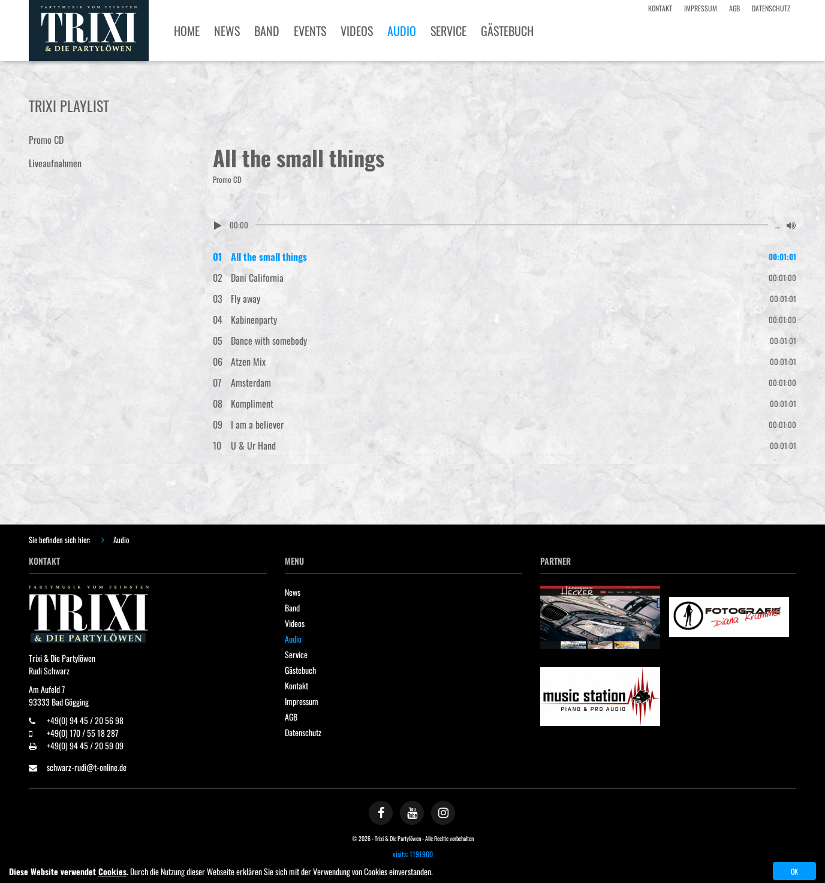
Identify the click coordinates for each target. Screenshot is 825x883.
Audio (121, 540)
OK (794, 871)
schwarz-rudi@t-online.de (87, 767)
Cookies (112, 871)
